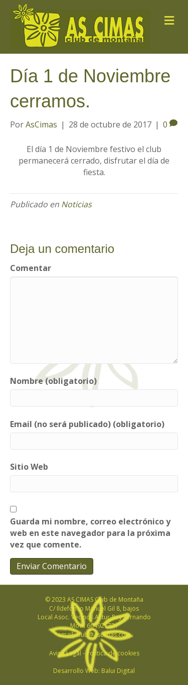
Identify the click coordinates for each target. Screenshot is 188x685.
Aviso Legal (65, 653)
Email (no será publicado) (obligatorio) (87, 424)
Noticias (76, 204)
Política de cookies (112, 653)
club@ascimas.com (103, 634)
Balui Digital (118, 670)
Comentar (30, 267)
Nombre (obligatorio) (53, 380)
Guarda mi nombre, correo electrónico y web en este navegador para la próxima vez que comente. (90, 533)
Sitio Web (29, 466)
